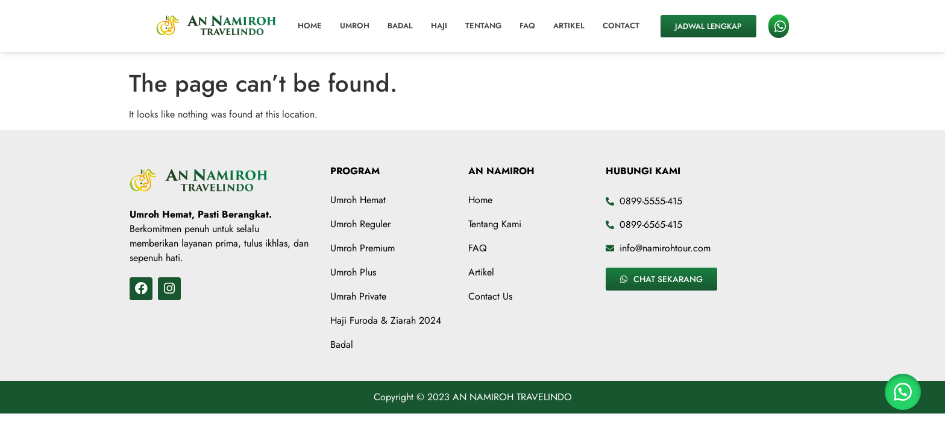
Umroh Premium (362, 248)
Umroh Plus (353, 272)
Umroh (354, 25)
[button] (903, 392)
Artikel (569, 25)
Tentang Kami (494, 224)
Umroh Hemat (358, 200)
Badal (400, 25)
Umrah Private (358, 296)
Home (310, 25)
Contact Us (490, 296)
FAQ (527, 25)
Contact (621, 25)
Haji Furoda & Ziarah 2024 (385, 320)
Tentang (483, 25)
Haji (439, 25)
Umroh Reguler (360, 224)
